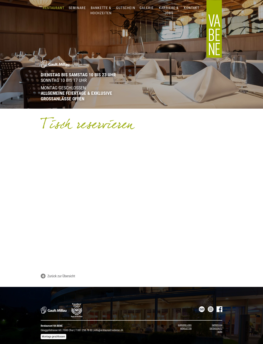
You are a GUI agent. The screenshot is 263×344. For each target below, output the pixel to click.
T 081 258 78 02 (84, 330)
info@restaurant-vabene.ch (108, 330)
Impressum (217, 325)
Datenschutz (216, 328)
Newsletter (186, 328)
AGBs (220, 332)
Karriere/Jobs (185, 325)
